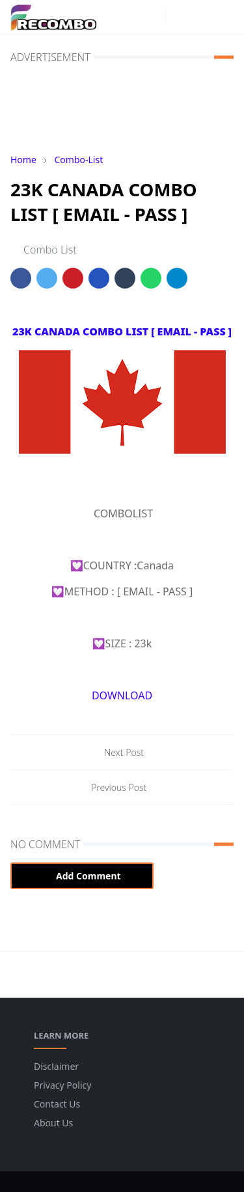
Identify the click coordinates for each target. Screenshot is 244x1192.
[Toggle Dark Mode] (179, 16)
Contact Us (57, 1104)
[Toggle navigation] (223, 17)
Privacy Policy (62, 1085)
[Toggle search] (201, 17)
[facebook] (131, 17)
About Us (53, 1123)
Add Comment (82, 876)
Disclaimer (56, 1066)
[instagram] (152, 17)
